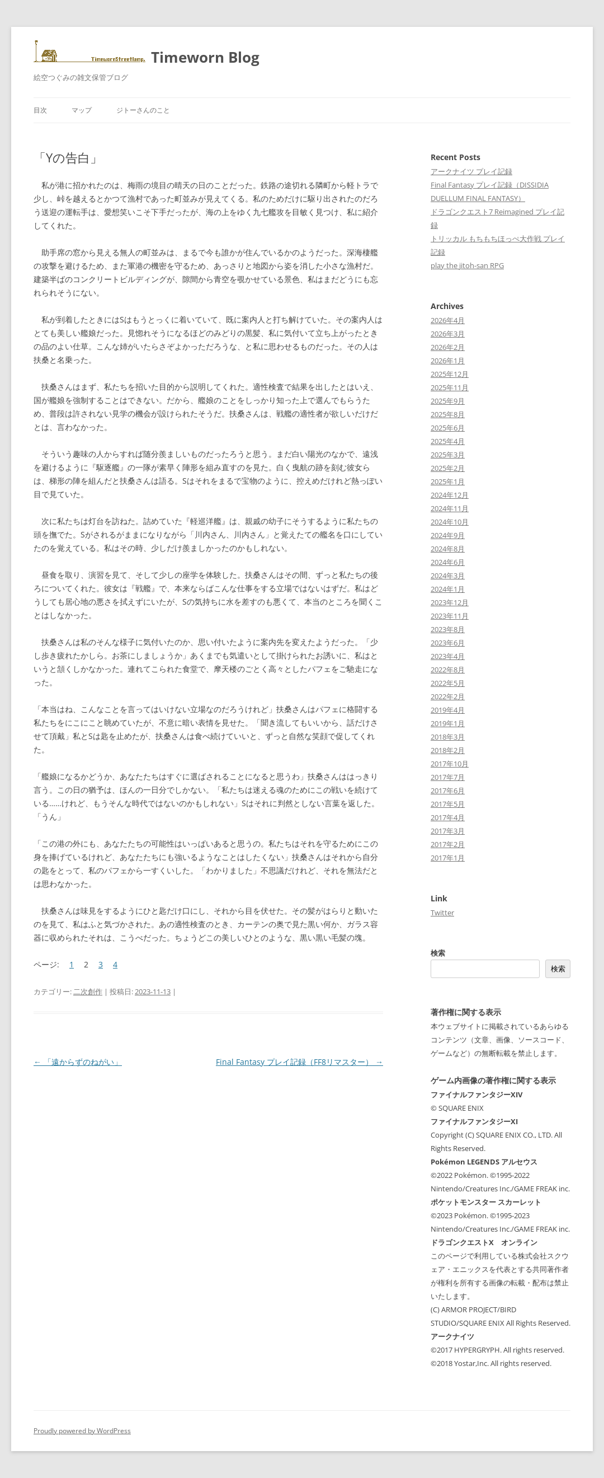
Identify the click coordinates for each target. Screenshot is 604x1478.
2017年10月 (450, 764)
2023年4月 (448, 656)
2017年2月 (448, 844)
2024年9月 (448, 535)
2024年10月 (450, 522)
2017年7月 (448, 777)
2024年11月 (450, 508)
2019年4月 (448, 710)
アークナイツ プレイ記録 (471, 171)
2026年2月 (448, 347)
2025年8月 (448, 414)
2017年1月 (448, 858)
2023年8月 (448, 629)
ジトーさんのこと (143, 110)
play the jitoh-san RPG (467, 265)
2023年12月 (450, 602)
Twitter (442, 913)
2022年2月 (448, 696)
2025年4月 (448, 441)
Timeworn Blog (205, 57)
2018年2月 (448, 750)
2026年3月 (448, 334)
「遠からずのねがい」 (78, 1061)
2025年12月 (450, 374)
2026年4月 (448, 320)
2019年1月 (448, 723)
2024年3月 (448, 575)
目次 (40, 110)
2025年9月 (448, 401)
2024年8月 (448, 549)
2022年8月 (448, 670)
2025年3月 (448, 455)
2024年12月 (450, 495)
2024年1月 (448, 589)
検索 (438, 953)
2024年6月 (448, 562)
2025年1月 (448, 481)
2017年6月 (448, 790)
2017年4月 (448, 817)
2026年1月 (448, 361)
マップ (82, 110)
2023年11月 (450, 616)
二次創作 (87, 991)
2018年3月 (448, 737)
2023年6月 (448, 643)
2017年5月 (448, 804)
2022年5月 (448, 683)
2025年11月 (450, 387)
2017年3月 (448, 831)
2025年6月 (448, 428)
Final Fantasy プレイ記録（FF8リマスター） (299, 1061)
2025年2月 (448, 468)
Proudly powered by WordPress (82, 1430)
